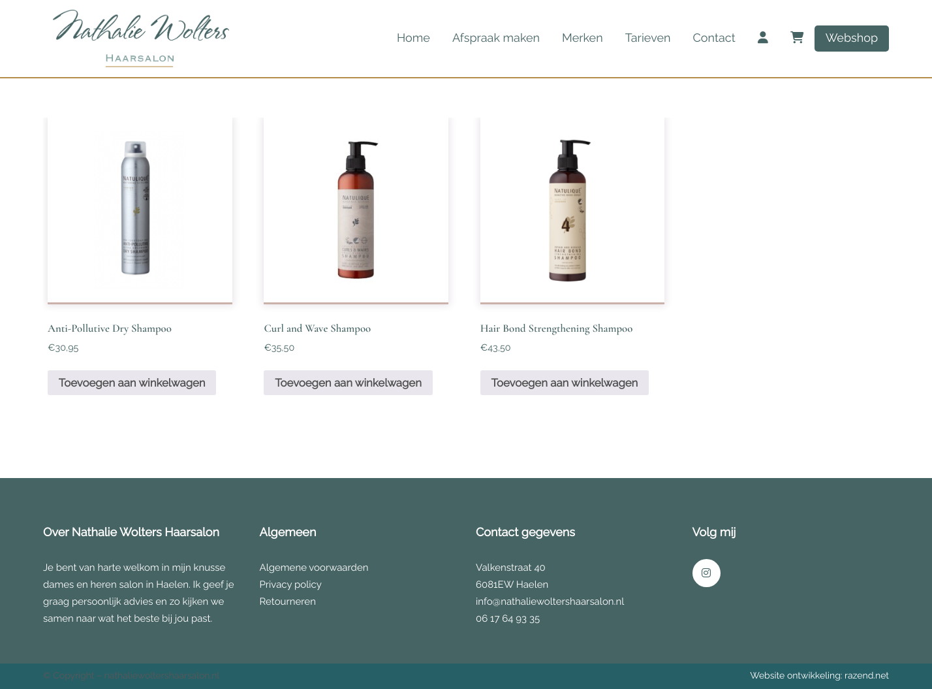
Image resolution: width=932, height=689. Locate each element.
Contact (713, 38)
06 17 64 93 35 (508, 618)
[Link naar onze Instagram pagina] (706, 573)
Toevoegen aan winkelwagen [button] (132, 382)
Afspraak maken (496, 38)
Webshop (852, 38)
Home (413, 38)
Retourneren (288, 601)
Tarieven (648, 38)
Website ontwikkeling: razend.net (819, 676)
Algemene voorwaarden (314, 567)
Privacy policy (291, 584)
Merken (582, 38)
